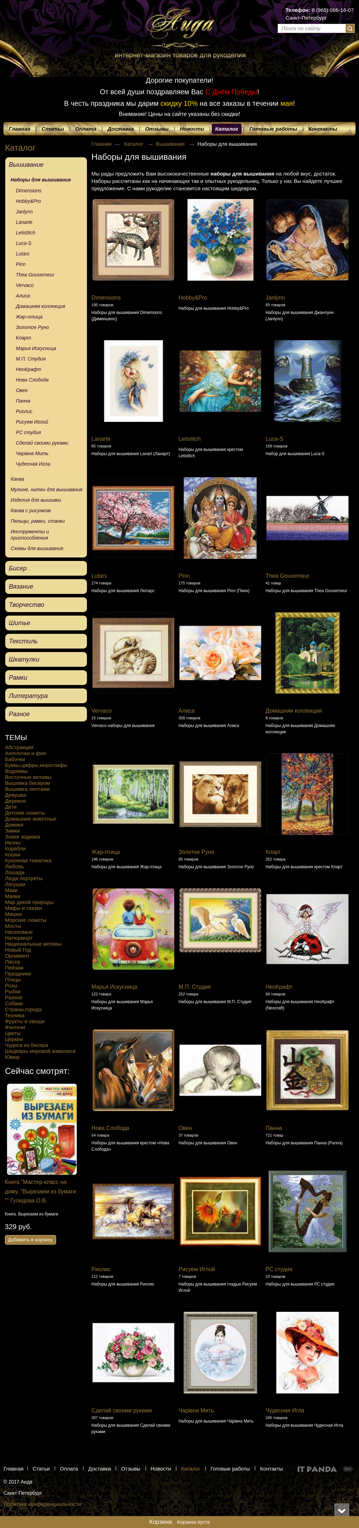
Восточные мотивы (28, 777)
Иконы (13, 842)
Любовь (14, 866)
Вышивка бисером (27, 783)
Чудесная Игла (284, 1410)
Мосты (13, 926)
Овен (185, 1128)
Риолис (101, 1269)
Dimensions (106, 298)
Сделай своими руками (122, 1410)
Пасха (12, 962)
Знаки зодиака (22, 837)
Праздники (18, 974)
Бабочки (15, 759)
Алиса (186, 711)
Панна (273, 1128)
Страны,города (23, 1009)
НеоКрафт (278, 987)
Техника (15, 1015)
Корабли (15, 848)
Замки (12, 831)
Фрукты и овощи (25, 1021)
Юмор (12, 1057)
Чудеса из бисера (26, 1045)
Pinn (184, 576)
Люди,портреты (23, 878)
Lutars (99, 576)
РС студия (278, 1269)
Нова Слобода (110, 1128)
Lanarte (101, 439)
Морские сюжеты (25, 920)
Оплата (69, 1469)
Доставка (99, 1469)
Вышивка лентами (27, 789)
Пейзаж (14, 968)
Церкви (14, 1039)
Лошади (15, 872)
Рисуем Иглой (196, 1269)
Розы (11, 985)
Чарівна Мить (196, 1410)
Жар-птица (106, 852)
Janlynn (275, 298)
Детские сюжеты (25, 813)
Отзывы (130, 1469)
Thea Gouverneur (287, 576)
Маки (11, 890)
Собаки (14, 1003)
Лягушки (15, 884)
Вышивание (171, 144)
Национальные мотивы (33, 944)
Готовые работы (230, 1469)
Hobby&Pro (192, 298)
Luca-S (274, 439)
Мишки (13, 914)
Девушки (15, 795)
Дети (10, 807)
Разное (13, 997)
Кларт (272, 852)
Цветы (12, 1033)
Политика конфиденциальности (42, 1504)
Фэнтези (15, 1027)
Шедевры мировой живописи (40, 1051)
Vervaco (102, 711)
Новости (161, 1469)
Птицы (13, 979)
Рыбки (12, 991)
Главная (101, 144)
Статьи (41, 1469)
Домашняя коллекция (293, 711)
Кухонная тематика (28, 860)
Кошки (12, 854)
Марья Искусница (114, 987)
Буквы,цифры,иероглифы (36, 765)
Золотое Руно (196, 852)
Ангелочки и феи (25, 753)
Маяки (12, 896)
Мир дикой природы (29, 902)
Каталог (226, 129)
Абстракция (19, 747)
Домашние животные (30, 819)
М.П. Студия (194, 987)
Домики (14, 825)
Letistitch (189, 439)
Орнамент (17, 956)
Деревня (15, 801)
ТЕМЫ (16, 737)
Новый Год (18, 950)
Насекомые (19, 932)
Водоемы (16, 771)
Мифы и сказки (23, 908)
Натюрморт (19, 938)
